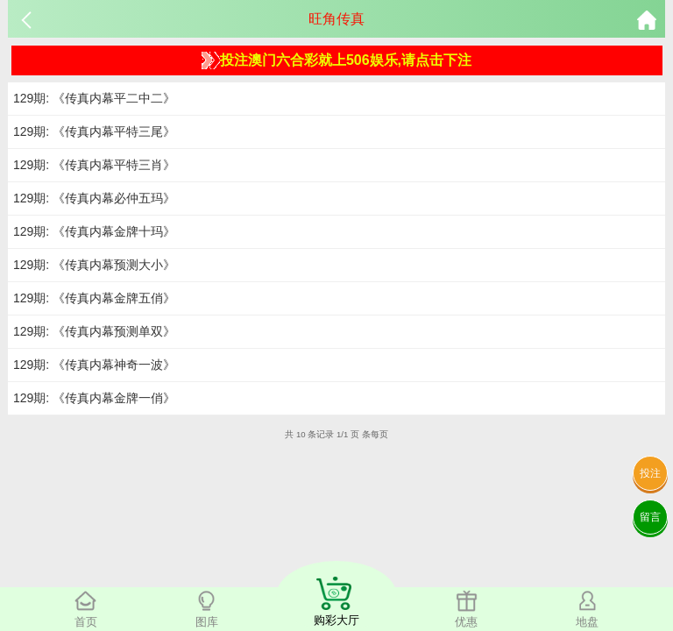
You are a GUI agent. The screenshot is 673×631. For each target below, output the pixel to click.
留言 (650, 517)
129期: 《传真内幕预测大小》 (94, 265)
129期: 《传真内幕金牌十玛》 (94, 231)
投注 (650, 473)
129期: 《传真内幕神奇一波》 (94, 365)
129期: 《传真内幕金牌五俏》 (94, 298)
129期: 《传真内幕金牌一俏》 (94, 398)
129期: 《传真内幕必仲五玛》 (94, 198)
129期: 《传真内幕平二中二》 (94, 98)
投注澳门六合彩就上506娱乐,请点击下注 (336, 60)
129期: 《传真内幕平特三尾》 (94, 131)
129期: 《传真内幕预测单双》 (94, 331)
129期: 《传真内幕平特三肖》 (94, 165)
